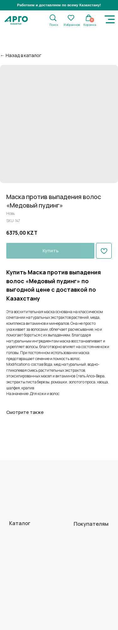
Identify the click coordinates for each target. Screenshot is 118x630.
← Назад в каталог (21, 55)
